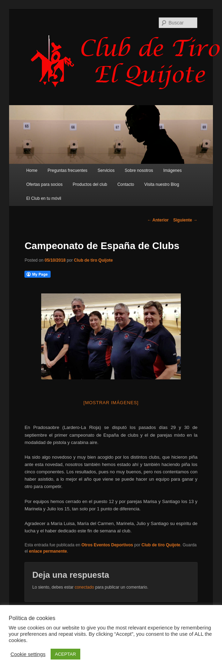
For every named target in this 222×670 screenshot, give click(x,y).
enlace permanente (48, 551)
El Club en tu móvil (43, 198)
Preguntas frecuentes (67, 170)
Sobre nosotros (139, 170)
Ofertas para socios (44, 184)
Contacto (125, 184)
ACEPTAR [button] (65, 654)
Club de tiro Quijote (93, 260)
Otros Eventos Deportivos (107, 544)
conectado (84, 587)
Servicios (105, 170)
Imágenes (172, 170)
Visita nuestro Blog (161, 184)
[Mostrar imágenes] (111, 402)
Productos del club (90, 184)
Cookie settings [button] (27, 654)
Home (31, 170)
